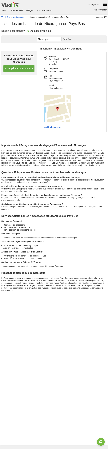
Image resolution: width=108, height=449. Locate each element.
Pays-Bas (66, 39)
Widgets (30, 10)
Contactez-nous (44, 10)
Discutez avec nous (39, 31)
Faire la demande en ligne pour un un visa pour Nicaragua (19, 58)
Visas (3, 10)
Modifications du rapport (54, 127)
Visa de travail (16, 10)
